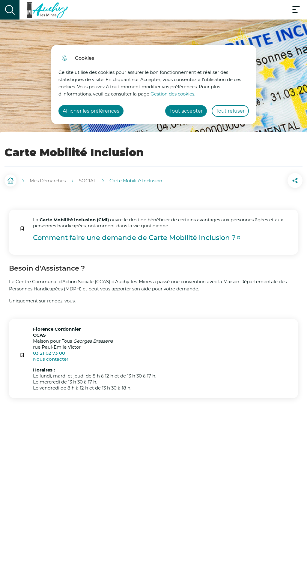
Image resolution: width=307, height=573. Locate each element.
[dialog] (153, 84)
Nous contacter (50, 356)
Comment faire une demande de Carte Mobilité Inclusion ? (134, 235)
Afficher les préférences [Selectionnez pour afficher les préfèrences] (91, 111)
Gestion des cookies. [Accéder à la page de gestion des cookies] (173, 94)
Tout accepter (186, 111)
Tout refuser (230, 111)
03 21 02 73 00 (49, 350)
